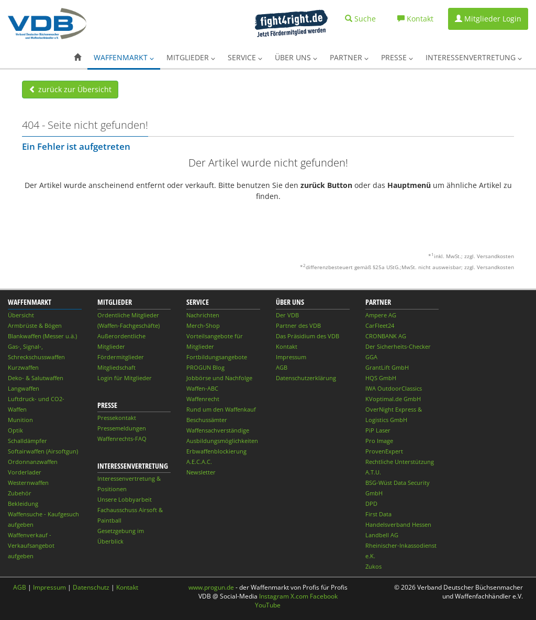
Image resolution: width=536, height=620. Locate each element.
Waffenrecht (202, 399)
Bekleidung (23, 503)
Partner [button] (349, 57)
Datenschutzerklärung (306, 378)
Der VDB (287, 315)
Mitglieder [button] (190, 57)
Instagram (274, 596)
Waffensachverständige (217, 430)
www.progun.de (211, 587)
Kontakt (286, 346)
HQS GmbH (380, 378)
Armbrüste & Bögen (35, 325)
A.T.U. (373, 472)
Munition (20, 420)
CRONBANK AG (385, 336)
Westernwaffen (28, 482)
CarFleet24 (379, 325)
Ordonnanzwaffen (33, 462)
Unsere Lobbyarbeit (124, 499)
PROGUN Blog (205, 367)
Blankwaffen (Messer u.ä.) (42, 336)
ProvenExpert (384, 451)
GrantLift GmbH (387, 367)
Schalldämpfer (27, 441)
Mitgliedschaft (116, 367)
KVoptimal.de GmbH (393, 399)
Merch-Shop (203, 325)
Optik (15, 430)
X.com (299, 596)
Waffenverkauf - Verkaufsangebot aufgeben (31, 545)
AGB (281, 367)
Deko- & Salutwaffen (35, 378)
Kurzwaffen (23, 367)
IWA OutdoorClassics (393, 388)
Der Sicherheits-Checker (398, 346)
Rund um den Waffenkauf (221, 409)
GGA (371, 357)
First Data (378, 514)
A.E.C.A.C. (199, 462)
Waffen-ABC (202, 388)
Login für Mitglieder (124, 378)
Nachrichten (202, 315)
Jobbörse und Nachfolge (219, 378)
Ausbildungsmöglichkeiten (222, 441)
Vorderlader (24, 472)
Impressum (291, 357)
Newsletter (201, 472)
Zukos (373, 566)
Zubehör (19, 493)
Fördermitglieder (120, 357)
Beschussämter (206, 420)
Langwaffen (23, 388)
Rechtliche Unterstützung (399, 462)
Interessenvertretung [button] (474, 57)
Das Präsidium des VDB (307, 336)
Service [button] (245, 57)
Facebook (324, 596)
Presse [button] (397, 57)
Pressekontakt (116, 418)
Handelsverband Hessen (398, 524)
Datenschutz (91, 587)
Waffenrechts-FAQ (122, 438)
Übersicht (21, 315)
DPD (371, 503)
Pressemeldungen (121, 428)
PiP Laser (377, 430)
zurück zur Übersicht (70, 89)
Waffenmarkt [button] (124, 57)
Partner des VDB (298, 325)
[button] (77, 57)
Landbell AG (381, 535)
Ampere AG (380, 315)
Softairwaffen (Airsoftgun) (43, 451)
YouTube (268, 605)
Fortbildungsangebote (216, 357)
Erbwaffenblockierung (216, 451)
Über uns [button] (296, 57)
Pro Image (379, 441)
